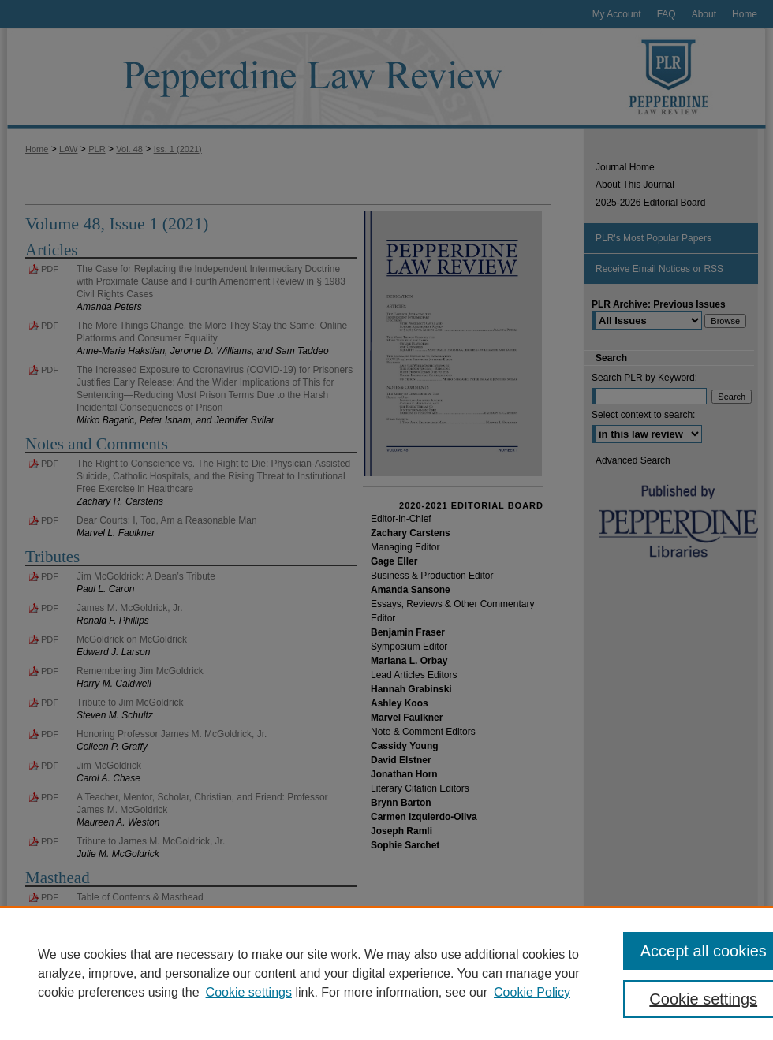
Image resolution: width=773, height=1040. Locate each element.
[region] (386, 973)
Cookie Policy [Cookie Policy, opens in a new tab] (532, 992)
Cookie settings (249, 992)
